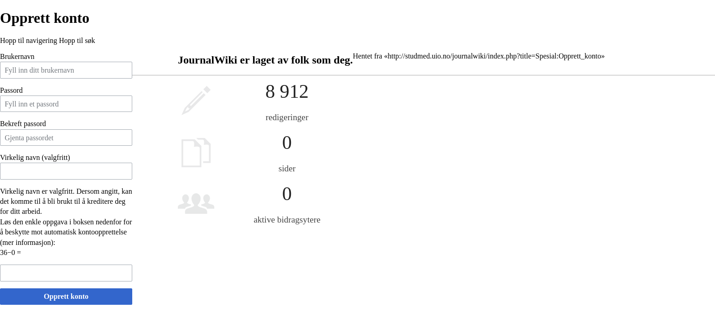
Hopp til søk (77, 40)
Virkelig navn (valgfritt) (35, 157)
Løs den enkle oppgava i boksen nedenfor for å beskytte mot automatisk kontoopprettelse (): (66, 232)
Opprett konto (66, 296)
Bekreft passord (23, 123)
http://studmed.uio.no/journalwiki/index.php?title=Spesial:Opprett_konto (494, 56)
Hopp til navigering (28, 40)
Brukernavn (17, 56)
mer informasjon (26, 242)
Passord (11, 90)
